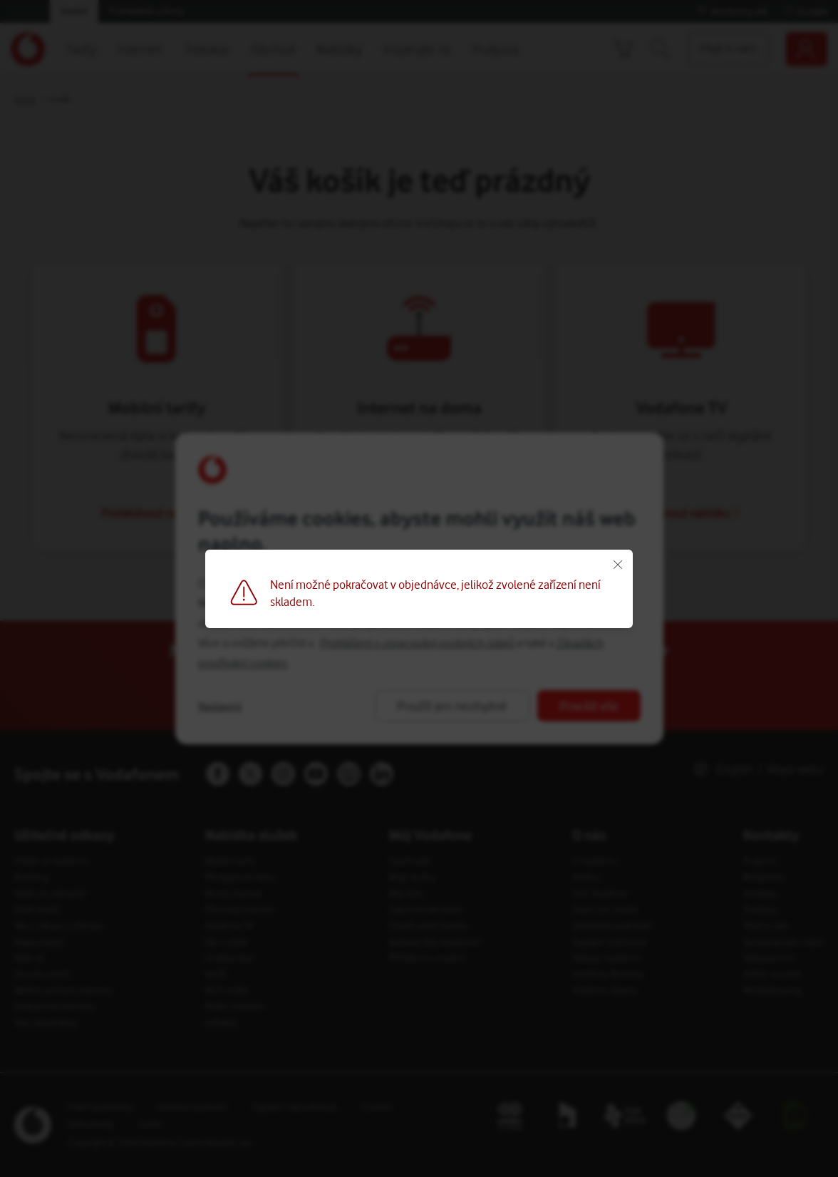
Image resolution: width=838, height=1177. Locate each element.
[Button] (419, 588)
